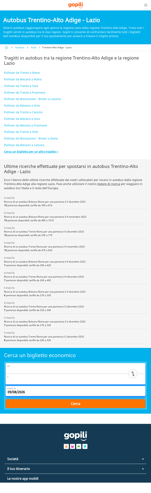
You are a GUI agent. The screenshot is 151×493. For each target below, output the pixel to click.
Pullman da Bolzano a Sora (22, 119)
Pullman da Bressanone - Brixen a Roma (31, 138)
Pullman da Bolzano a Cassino (24, 145)
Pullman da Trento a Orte (21, 132)
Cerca (75, 403)
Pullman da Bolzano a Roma (23, 79)
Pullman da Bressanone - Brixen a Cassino (32, 99)
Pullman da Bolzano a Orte (22, 105)
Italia (33, 47)
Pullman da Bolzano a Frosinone (25, 125)
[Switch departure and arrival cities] (133, 373)
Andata (11, 388)
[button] (146, 5)
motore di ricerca (108, 184)
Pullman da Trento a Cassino (23, 112)
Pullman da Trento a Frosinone (24, 92)
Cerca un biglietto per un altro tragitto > (31, 152)
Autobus (19, 47)
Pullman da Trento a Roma (22, 73)
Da (8, 366)
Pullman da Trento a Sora (21, 86)
